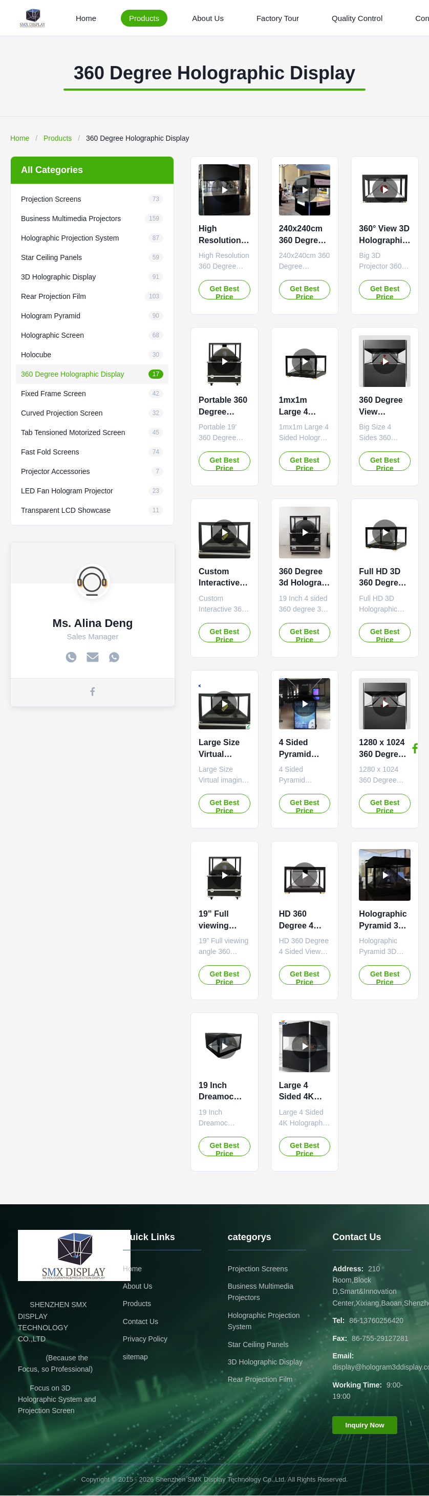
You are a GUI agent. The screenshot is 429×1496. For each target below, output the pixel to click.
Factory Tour (277, 18)
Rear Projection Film (260, 1379)
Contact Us (140, 1321)
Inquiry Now (364, 1425)
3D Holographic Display (265, 1362)
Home (86, 18)
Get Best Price (225, 292)
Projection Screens (258, 1269)
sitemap (135, 1357)
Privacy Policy (145, 1339)
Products (144, 18)
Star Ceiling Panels (258, 1344)
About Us (208, 18)
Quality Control (357, 18)
